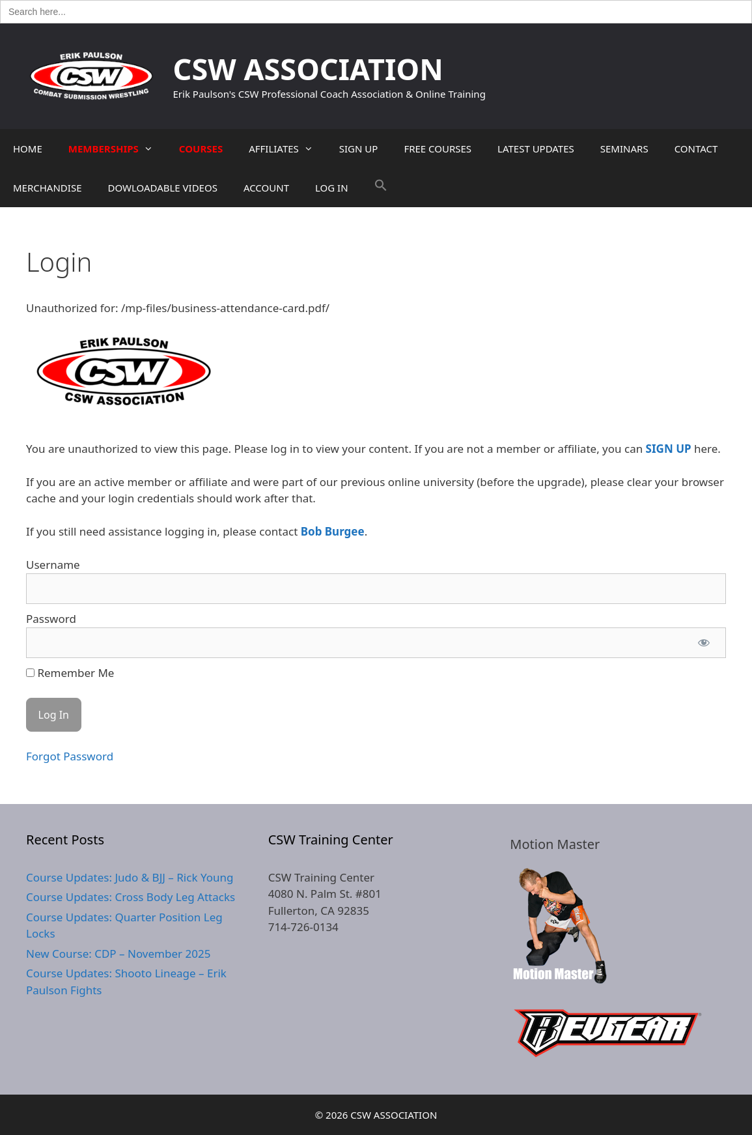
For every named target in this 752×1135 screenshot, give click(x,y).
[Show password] (704, 643)
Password (51, 618)
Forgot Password (69, 756)
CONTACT (696, 148)
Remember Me (70, 672)
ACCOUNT (266, 187)
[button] (380, 187)
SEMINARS (624, 148)
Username (53, 564)
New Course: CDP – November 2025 (118, 953)
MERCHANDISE (47, 187)
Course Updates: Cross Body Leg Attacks (130, 896)
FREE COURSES (437, 148)
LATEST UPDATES (535, 148)
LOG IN (331, 187)
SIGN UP (358, 148)
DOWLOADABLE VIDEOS (162, 187)
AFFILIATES (287, 148)
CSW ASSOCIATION (308, 69)
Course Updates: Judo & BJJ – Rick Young (129, 877)
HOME (27, 148)
